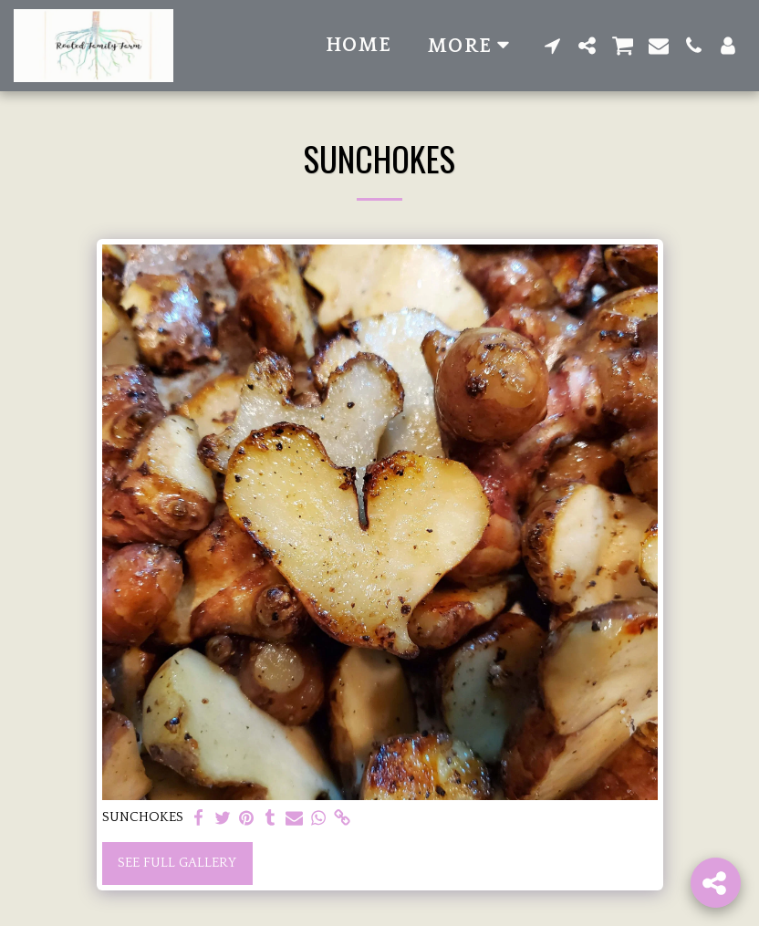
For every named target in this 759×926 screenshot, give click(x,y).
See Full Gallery (177, 862)
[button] (552, 46)
